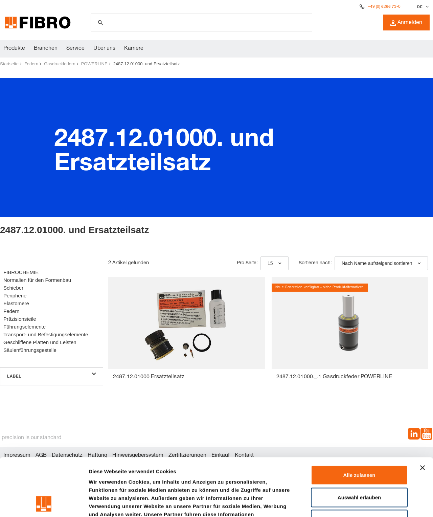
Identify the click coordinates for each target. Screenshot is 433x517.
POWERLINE (94, 63)
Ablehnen (359, 465)
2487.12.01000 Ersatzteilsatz (148, 377)
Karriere (133, 48)
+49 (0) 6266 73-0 (384, 7)
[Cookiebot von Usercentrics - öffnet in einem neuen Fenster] (43, 504)
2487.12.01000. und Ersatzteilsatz (146, 63)
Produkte (14, 48)
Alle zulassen (359, 421)
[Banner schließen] (422, 413)
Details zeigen (360, 504)
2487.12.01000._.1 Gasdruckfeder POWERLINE (334, 377)
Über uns (104, 48)
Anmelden (406, 23)
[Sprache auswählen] (422, 7)
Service (75, 48)
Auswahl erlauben (359, 443)
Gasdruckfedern (59, 63)
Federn (31, 63)
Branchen (46, 48)
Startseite (9, 63)
